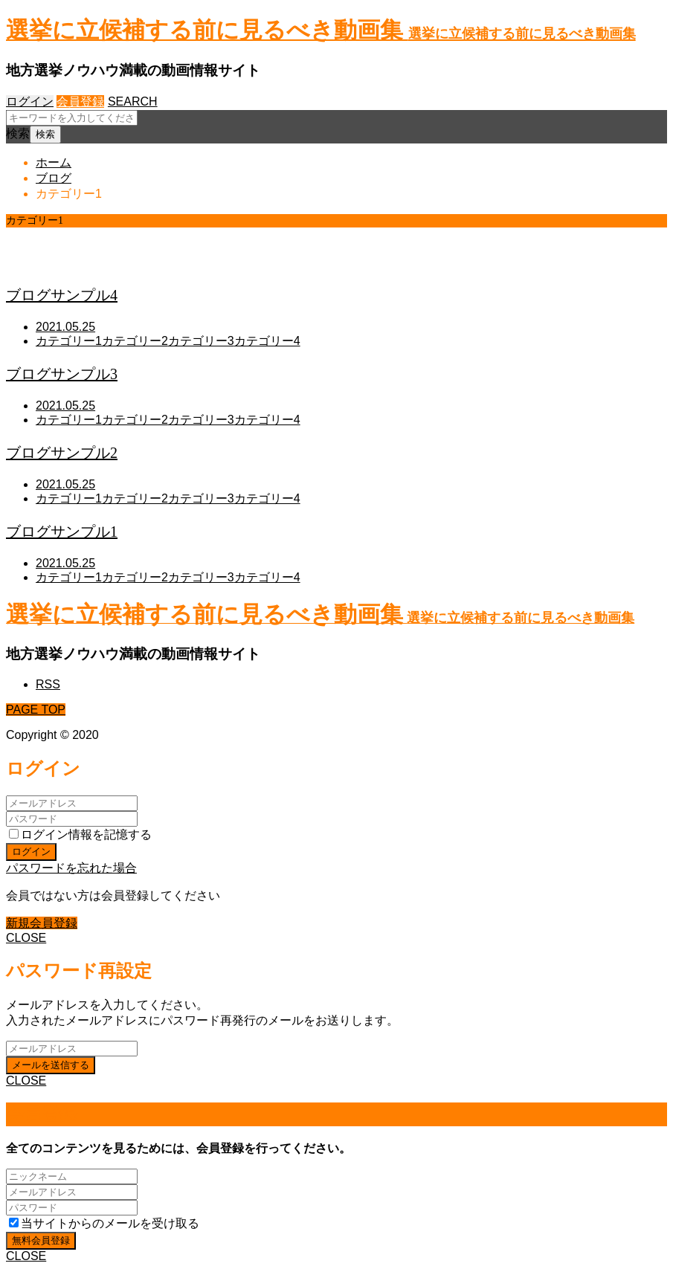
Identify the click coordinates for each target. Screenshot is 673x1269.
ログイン (30, 101)
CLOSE (26, 937)
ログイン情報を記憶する (80, 834)
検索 (18, 133)
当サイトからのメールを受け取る (104, 1223)
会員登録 (80, 101)
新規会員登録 (41, 923)
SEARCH (133, 101)
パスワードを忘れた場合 (71, 868)
